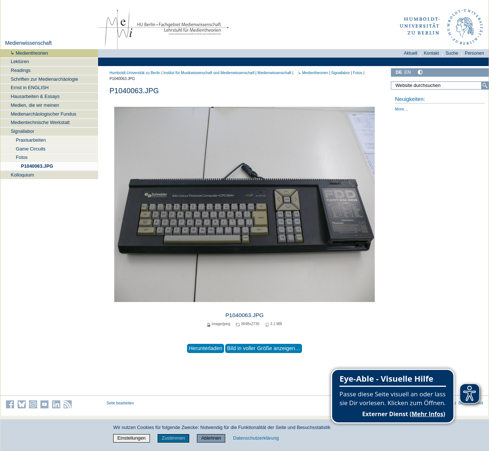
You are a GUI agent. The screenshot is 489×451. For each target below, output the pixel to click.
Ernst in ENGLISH (29, 87)
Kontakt (431, 53)
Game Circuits (31, 149)
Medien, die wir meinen (35, 105)
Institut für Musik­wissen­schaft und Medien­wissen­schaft (208, 73)
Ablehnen (211, 438)
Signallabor (22, 131)
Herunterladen (205, 348)
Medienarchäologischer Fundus (43, 114)
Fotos (22, 157)
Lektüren (20, 61)
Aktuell (410, 53)
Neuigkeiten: (410, 99)
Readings (20, 70)
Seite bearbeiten (120, 403)
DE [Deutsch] (399, 72)
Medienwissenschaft (28, 43)
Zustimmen (173, 438)
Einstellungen (132, 438)
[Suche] (485, 85)
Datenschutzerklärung (255, 438)
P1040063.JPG (37, 166)
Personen (474, 53)
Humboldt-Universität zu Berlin (134, 73)
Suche (452, 53)
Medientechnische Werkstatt (40, 122)
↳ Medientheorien (27, 53)
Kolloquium (22, 175)
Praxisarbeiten (31, 140)
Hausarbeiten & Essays (35, 96)
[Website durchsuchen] (440, 85)
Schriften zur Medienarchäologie (44, 79)
